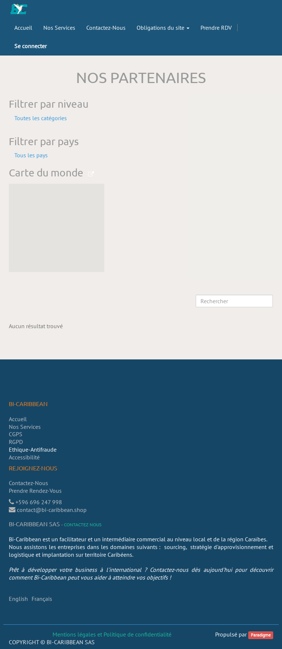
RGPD (16, 441)
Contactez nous (82, 524)
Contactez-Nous (28, 483)
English (18, 598)
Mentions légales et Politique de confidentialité (112, 634)
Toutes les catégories (40, 118)
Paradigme (261, 635)
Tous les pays (31, 155)
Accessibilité (24, 457)
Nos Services (25, 426)
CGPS (15, 434)
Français (42, 598)
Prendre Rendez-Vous (36, 490)
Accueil (18, 419)
